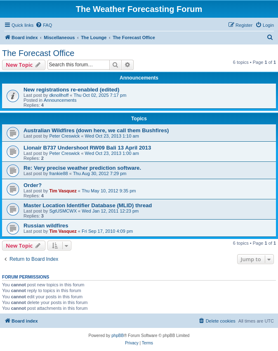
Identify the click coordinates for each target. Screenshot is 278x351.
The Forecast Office (38, 53)
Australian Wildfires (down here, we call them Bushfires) (96, 130)
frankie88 (58, 173)
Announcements (60, 100)
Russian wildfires (46, 225)
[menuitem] (43, 25)
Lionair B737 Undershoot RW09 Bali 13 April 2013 (87, 148)
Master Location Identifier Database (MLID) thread (88, 205)
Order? (33, 185)
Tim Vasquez (62, 190)
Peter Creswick (64, 135)
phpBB (117, 335)
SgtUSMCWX (63, 210)
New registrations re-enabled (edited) (71, 90)
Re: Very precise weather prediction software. (82, 168)
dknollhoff (58, 95)
